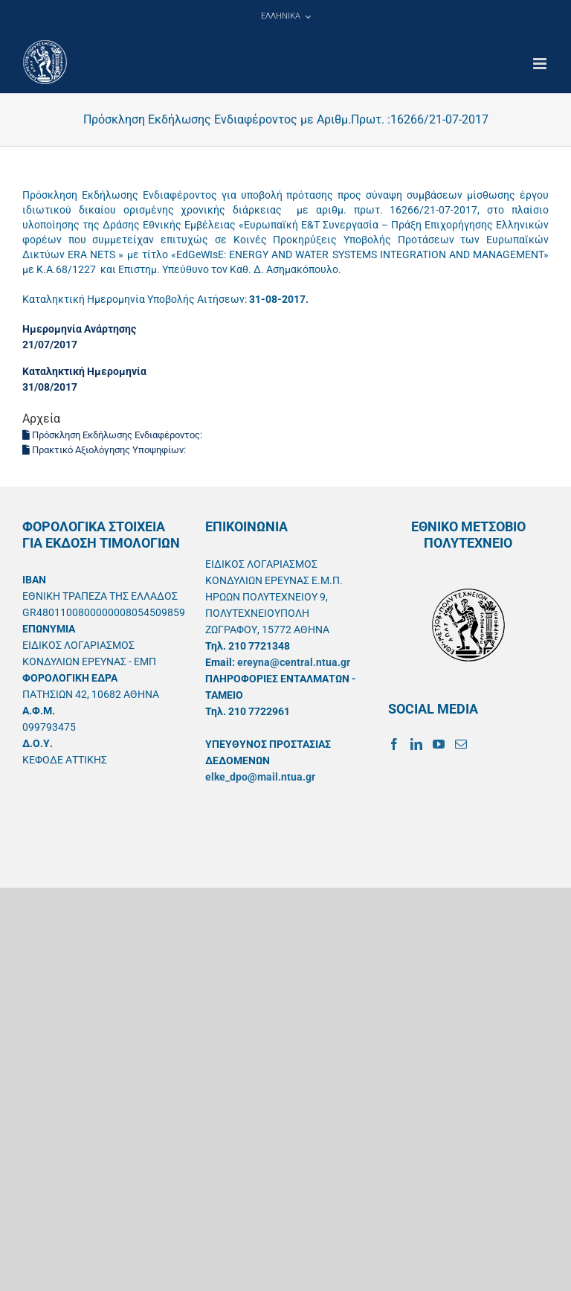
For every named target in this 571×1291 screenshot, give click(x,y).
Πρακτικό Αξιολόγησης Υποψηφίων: (105, 449)
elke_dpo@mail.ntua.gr (260, 777)
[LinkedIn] (416, 744)
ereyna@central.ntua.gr (293, 662)
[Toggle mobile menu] (541, 63)
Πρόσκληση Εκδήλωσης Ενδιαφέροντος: (113, 435)
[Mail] (461, 744)
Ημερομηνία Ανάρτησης (79, 329)
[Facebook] (394, 744)
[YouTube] (439, 744)
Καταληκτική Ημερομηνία (84, 371)
